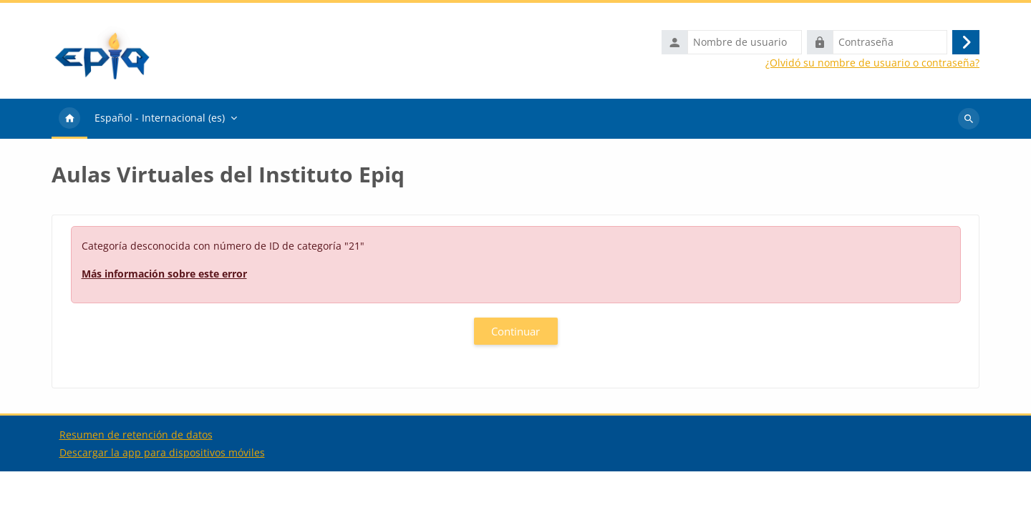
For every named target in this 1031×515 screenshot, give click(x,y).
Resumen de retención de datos (136, 478)
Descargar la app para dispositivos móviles (162, 496)
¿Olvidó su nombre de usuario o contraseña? (872, 63)
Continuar (515, 331)
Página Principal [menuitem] (69, 119)
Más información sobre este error (164, 273)
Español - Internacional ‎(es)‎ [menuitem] (160, 117)
